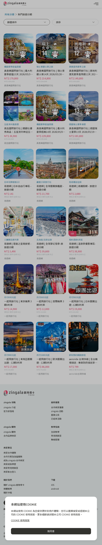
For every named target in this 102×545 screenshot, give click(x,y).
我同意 (50, 531)
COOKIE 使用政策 (20, 520)
